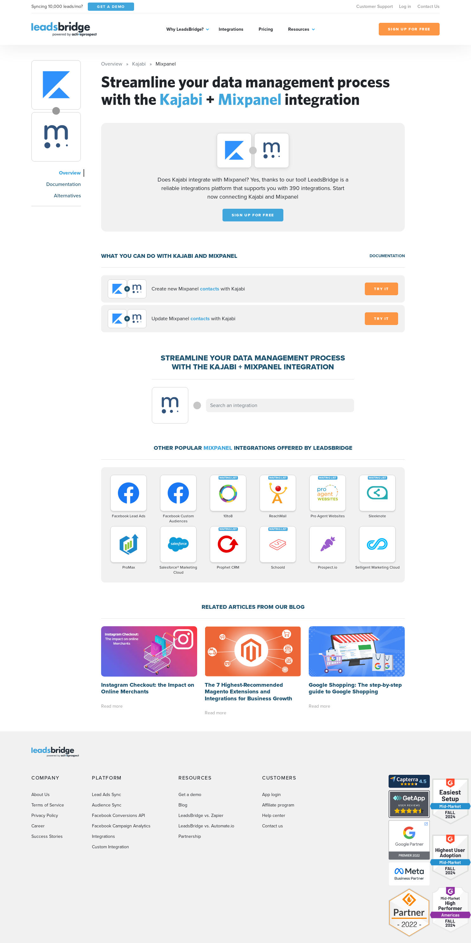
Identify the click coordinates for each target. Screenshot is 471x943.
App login (271, 794)
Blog (182, 805)
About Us (40, 794)
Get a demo (189, 794)
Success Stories (47, 836)
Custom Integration (110, 847)
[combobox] (280, 405)
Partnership (189, 836)
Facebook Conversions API (118, 815)
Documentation (63, 184)
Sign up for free (253, 215)
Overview (70, 172)
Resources (298, 29)
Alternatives (67, 195)
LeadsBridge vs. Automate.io (206, 826)
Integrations (231, 29)
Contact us (272, 826)
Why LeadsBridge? (184, 29)
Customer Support (374, 6)
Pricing (266, 29)
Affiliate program (278, 805)
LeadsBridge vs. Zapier (200, 815)
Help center (273, 815)
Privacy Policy (44, 815)
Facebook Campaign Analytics (121, 826)
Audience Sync (106, 805)
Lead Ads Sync (106, 794)
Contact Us (428, 6)
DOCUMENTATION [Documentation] (387, 256)
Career (38, 826)
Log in (405, 6)
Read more (112, 706)
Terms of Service (47, 805)
